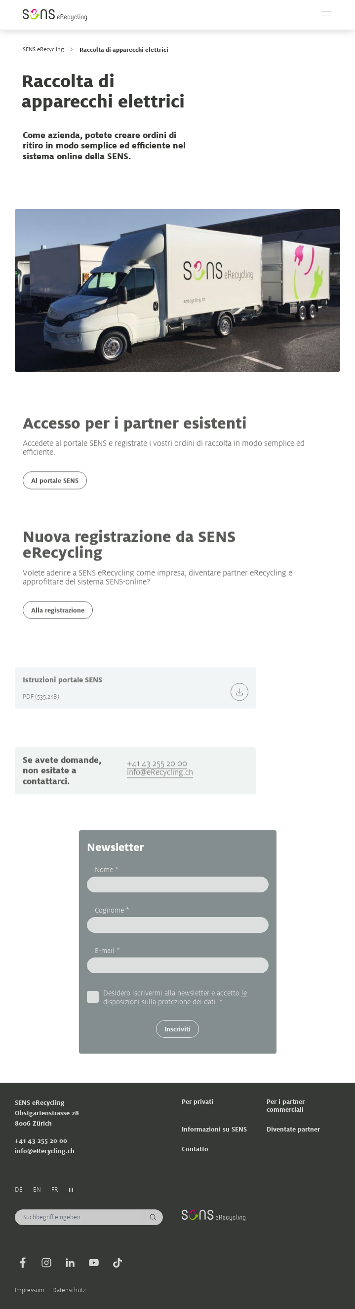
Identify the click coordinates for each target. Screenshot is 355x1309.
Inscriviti (177, 1028)
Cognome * (112, 909)
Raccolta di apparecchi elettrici (123, 49)
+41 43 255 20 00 (157, 779)
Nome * (106, 869)
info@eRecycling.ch (160, 788)
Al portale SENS (55, 488)
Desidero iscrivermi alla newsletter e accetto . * (175, 997)
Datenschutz (69, 1290)
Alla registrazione (57, 617)
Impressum (29, 1290)
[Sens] (55, 15)
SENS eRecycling (43, 49)
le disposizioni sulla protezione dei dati (175, 997)
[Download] (239, 704)
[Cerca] (153, 1217)
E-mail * (107, 950)
